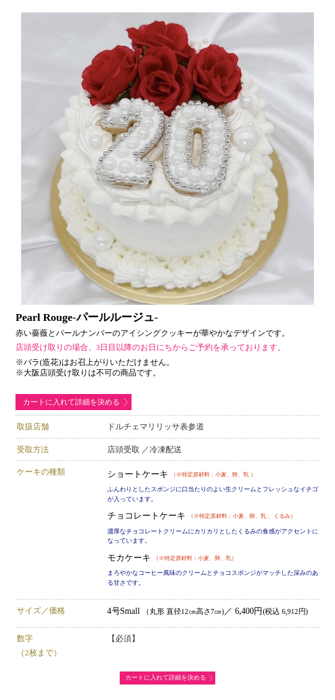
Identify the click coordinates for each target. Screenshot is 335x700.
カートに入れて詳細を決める (71, 402)
